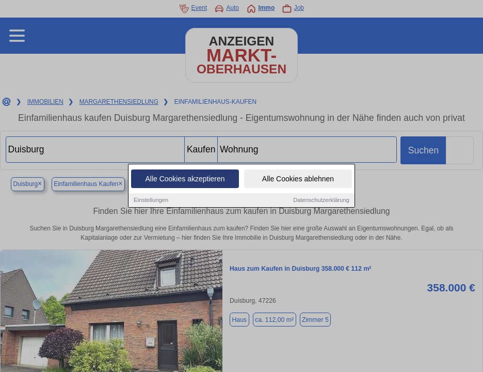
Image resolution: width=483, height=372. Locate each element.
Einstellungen (151, 200)
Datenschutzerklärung (321, 200)
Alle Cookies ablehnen (298, 179)
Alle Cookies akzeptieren (184, 179)
